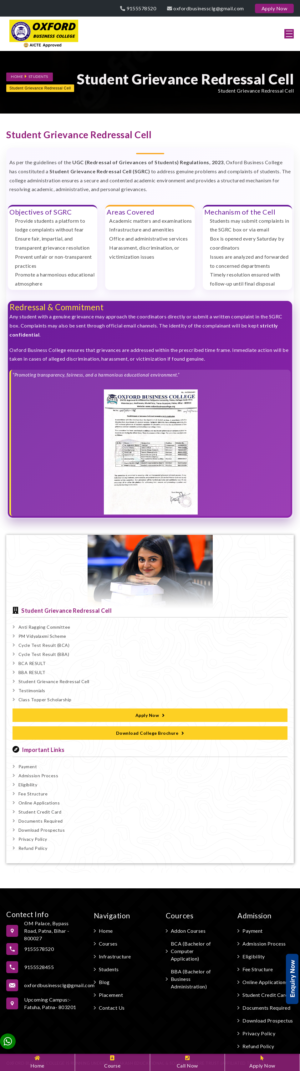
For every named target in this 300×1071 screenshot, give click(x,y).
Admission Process (35, 775)
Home (37, 1061)
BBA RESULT (29, 672)
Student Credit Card (37, 812)
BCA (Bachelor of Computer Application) (191, 951)
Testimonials (29, 690)
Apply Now (262, 1061)
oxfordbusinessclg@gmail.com (205, 8)
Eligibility (25, 784)
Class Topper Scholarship (42, 699)
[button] (289, 33)
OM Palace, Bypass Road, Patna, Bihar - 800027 (46, 931)
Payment (25, 766)
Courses (108, 944)
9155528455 (39, 967)
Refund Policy (30, 848)
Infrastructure (115, 956)
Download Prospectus (39, 830)
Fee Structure (30, 793)
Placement (111, 995)
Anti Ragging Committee (41, 627)
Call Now (187, 1061)
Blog (104, 982)
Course (112, 1061)
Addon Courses (188, 931)
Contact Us (112, 1008)
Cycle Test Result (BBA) (41, 654)
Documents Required (38, 821)
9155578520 (138, 8)
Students (38, 76)
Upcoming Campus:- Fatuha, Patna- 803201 (50, 1003)
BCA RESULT (29, 663)
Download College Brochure (150, 733)
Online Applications (36, 802)
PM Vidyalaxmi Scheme (39, 636)
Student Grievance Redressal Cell (40, 88)
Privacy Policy (30, 839)
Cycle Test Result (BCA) (41, 645)
